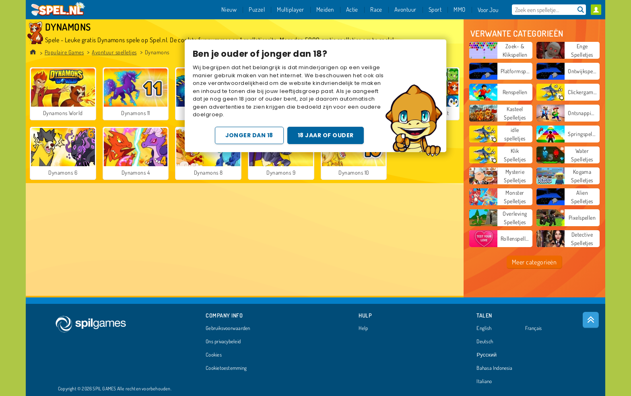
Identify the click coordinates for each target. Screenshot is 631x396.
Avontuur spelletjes (114, 52)
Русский (486, 355)
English (483, 328)
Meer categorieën (534, 262)
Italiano (484, 381)
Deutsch (484, 341)
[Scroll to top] (591, 320)
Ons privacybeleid (223, 341)
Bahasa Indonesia (494, 368)
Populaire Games (64, 52)
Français (533, 328)
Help (363, 328)
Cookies (214, 355)
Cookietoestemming (226, 368)
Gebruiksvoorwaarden (228, 328)
